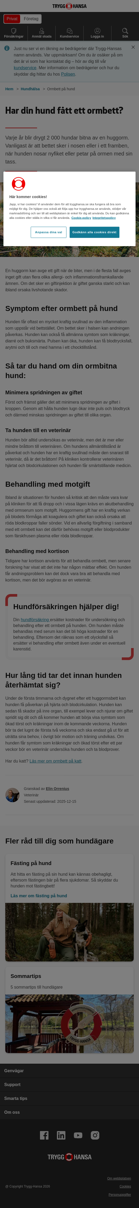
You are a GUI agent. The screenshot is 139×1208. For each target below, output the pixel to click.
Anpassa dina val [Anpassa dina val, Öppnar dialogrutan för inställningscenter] (48, 232)
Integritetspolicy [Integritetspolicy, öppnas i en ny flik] (104, 217)
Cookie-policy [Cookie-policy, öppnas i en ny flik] (81, 217)
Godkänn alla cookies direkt (94, 232)
